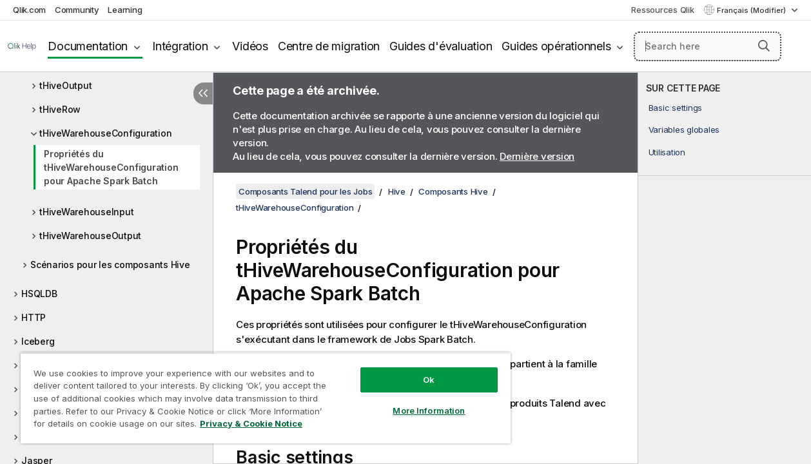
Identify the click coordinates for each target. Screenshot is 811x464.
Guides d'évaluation (440, 46)
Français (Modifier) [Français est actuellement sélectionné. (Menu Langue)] (752, 10)
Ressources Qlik (662, 10)
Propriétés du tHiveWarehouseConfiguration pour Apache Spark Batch (111, 167)
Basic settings (676, 107)
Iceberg (37, 341)
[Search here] (707, 46)
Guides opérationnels (556, 46)
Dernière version (537, 156)
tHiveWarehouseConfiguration (105, 133)
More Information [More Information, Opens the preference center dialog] (412, 401)
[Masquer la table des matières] (203, 93)
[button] (764, 45)
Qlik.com (29, 10)
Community (77, 10)
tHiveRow (60, 109)
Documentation (88, 46)
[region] (256, 393)
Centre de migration (329, 46)
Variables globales (684, 129)
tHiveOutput (65, 85)
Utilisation (667, 152)
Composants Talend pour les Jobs (305, 191)
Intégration (180, 46)
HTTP (33, 317)
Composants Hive (452, 191)
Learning (125, 10)
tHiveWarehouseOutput (90, 235)
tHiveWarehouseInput (86, 211)
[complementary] (724, 268)
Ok (412, 370)
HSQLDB (39, 293)
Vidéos (250, 46)
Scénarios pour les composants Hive (110, 264)
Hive (397, 191)
